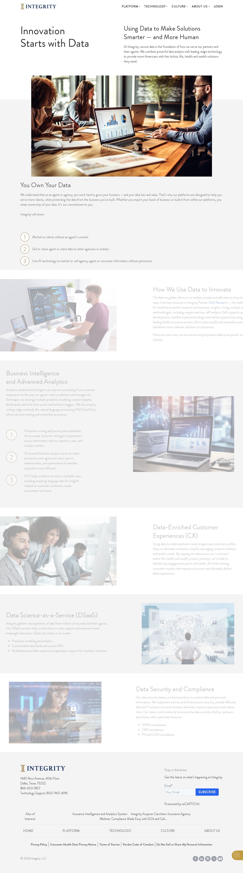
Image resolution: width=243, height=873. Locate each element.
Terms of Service (109, 844)
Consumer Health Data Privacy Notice (73, 844)
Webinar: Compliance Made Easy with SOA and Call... (133, 819)
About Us (199, 6)
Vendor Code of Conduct (138, 844)
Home (28, 830)
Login (218, 6)
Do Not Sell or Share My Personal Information (184, 844)
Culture (179, 6)
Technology (155, 6)
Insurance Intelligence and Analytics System (99, 814)
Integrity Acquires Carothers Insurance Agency (160, 814)
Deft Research (222, 302)
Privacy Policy (39, 844)
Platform (130, 6)
